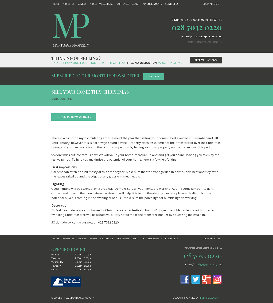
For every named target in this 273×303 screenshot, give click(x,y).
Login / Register (211, 3)
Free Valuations (206, 60)
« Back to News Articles (74, 117)
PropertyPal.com (208, 297)
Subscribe (154, 76)
